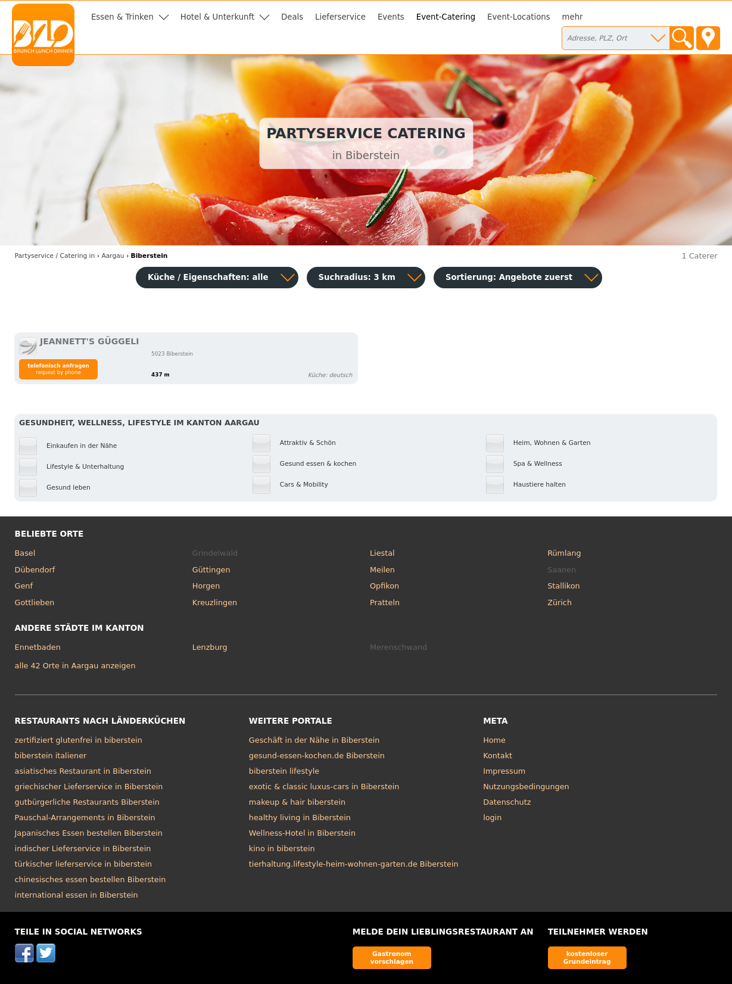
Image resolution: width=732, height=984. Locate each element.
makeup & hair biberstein (297, 802)
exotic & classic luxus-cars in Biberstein (324, 786)
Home (494, 740)
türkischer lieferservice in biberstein (83, 864)
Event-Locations (518, 17)
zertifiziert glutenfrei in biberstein (78, 740)
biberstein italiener (51, 755)
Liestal (382, 553)
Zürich (559, 602)
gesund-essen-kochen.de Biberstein (317, 755)
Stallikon (563, 585)
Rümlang (564, 553)
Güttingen (211, 569)
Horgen (206, 585)
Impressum (504, 771)
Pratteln (385, 602)
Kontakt (497, 755)
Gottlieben (35, 602)
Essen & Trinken (122, 17)
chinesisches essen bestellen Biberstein (90, 879)
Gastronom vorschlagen (392, 957)
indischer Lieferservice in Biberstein (83, 848)
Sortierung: (509, 277)
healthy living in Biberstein (300, 817)
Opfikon (384, 585)
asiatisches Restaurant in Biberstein (83, 771)
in (55, 256)
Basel (25, 553)
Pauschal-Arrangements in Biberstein (85, 817)
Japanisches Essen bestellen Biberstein (89, 833)
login (492, 817)
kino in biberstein (282, 848)
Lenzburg (210, 647)
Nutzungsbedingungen (526, 786)
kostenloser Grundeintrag (587, 957)
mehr (572, 17)
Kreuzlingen (214, 602)
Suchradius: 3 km (357, 277)
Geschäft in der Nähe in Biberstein (314, 740)
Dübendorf (35, 569)
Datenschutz (507, 802)
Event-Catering (445, 17)
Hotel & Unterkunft (217, 17)
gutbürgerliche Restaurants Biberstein (87, 802)
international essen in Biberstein (76, 894)
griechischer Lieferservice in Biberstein (89, 786)
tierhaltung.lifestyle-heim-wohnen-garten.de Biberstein (354, 864)
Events (391, 17)
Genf (24, 585)
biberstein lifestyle (284, 771)
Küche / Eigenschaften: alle (208, 277)
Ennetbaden (38, 647)
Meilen (382, 569)
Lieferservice (340, 17)
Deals (292, 17)
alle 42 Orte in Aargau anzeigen (75, 665)
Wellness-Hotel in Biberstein (302, 833)
